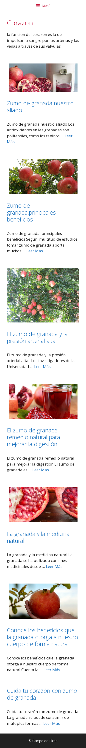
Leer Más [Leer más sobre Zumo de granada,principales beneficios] (34, 250)
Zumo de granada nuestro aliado (40, 106)
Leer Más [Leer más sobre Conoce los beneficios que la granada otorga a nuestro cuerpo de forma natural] (52, 669)
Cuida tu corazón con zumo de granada (42, 694)
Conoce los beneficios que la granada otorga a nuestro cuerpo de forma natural (42, 637)
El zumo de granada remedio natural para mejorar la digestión (33, 437)
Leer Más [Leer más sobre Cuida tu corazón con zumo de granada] (51, 723)
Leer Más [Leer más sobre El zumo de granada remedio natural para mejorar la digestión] (40, 469)
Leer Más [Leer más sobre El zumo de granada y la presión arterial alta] (42, 366)
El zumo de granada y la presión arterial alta (37, 337)
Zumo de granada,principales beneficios (31, 212)
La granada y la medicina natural (38, 537)
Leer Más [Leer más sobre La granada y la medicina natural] (54, 566)
